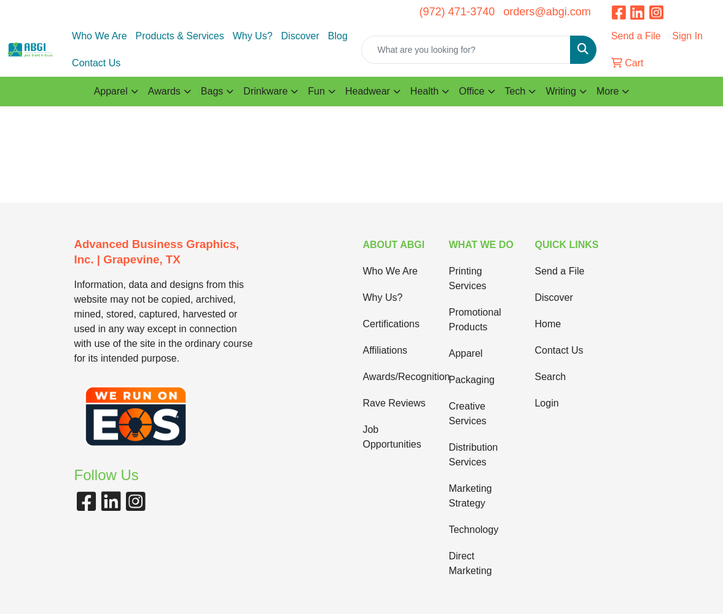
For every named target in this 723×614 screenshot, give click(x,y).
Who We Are (99, 36)
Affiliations (384, 350)
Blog (338, 36)
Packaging (471, 380)
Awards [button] (164, 91)
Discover (300, 36)
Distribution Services (473, 454)
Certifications (390, 324)
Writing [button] (560, 91)
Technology (473, 529)
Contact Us (96, 63)
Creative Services (467, 413)
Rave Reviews (393, 403)
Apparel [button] (111, 91)
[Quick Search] (465, 50)
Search (550, 376)
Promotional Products (474, 319)
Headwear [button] (367, 91)
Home (547, 324)
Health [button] (424, 91)
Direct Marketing (469, 563)
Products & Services (180, 36)
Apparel (465, 353)
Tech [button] (515, 91)
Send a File (559, 271)
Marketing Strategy (469, 495)
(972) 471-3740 (456, 12)
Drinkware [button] (265, 91)
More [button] (607, 91)
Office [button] (472, 91)
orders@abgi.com (546, 12)
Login (546, 403)
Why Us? (253, 36)
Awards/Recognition (398, 376)
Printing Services (467, 278)
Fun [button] (316, 91)
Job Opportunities (391, 436)
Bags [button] (212, 91)
